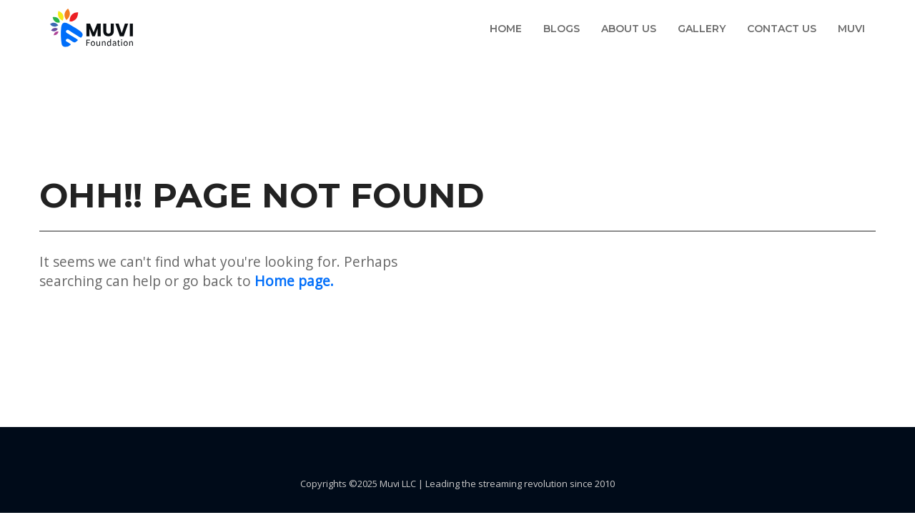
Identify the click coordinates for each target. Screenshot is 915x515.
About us (628, 28)
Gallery (702, 28)
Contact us (781, 28)
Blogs (561, 28)
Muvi (851, 28)
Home (506, 28)
